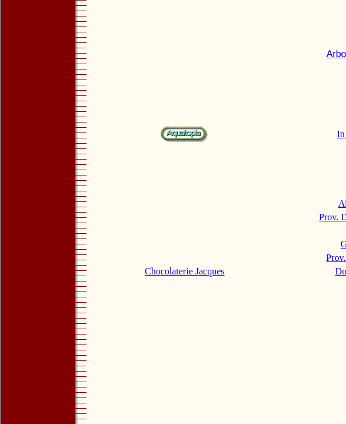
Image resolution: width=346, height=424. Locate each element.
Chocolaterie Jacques (185, 271)
